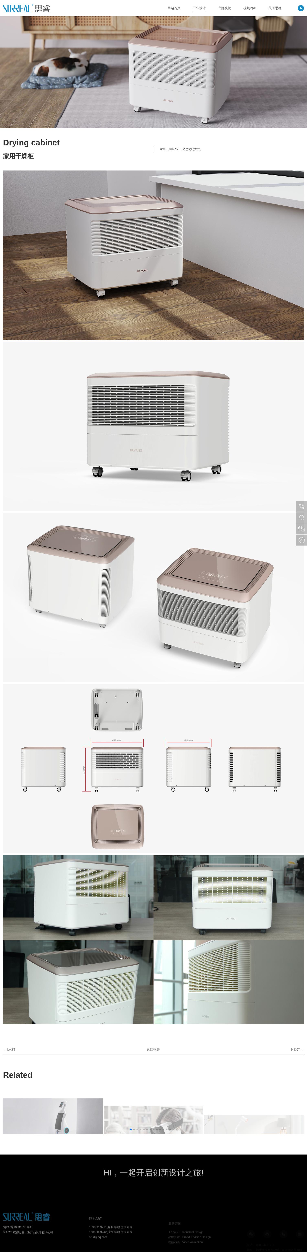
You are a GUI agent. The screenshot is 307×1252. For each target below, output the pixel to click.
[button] (131, 1129)
